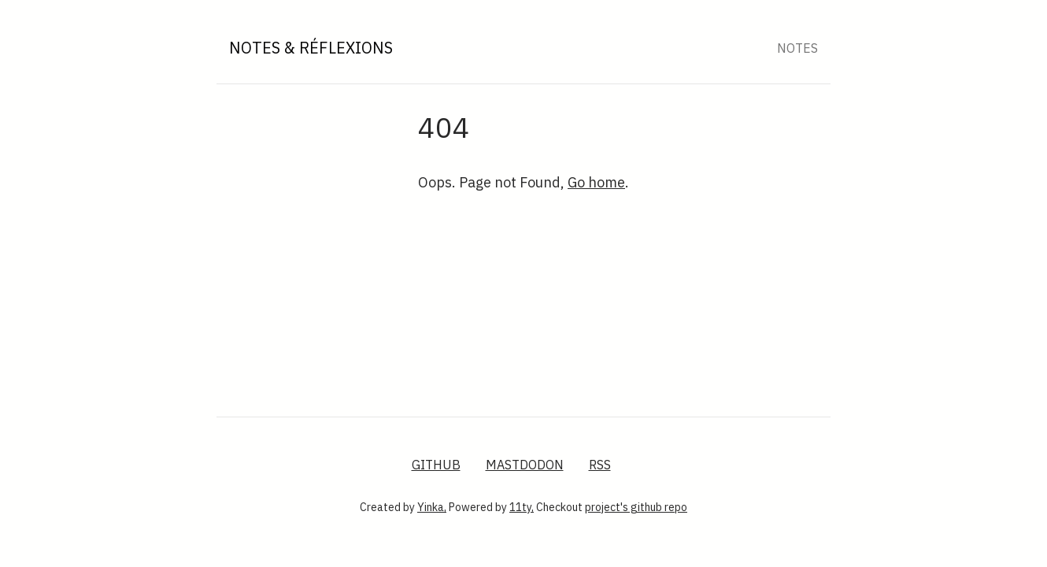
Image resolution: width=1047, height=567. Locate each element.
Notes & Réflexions (311, 47)
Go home (596, 182)
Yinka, (431, 507)
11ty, (521, 507)
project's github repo (636, 507)
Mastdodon (525, 464)
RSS (600, 464)
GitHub (436, 464)
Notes (797, 48)
